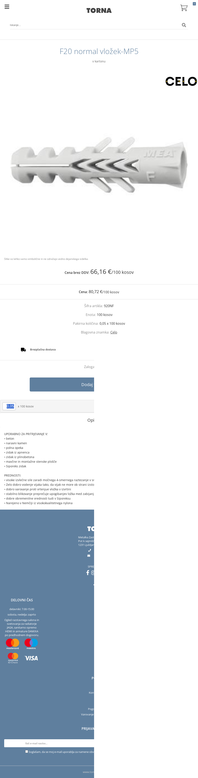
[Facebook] (88, 573)
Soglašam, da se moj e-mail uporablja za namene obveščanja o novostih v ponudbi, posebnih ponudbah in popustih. (101, 752)
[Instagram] (94, 573)
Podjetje (99, 687)
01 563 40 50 (102, 550)
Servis (99, 698)
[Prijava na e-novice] (190, 743)
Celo (113, 332)
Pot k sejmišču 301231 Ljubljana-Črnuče (92, 543)
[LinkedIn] (109, 573)
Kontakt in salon (99, 692)
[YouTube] (102, 573)
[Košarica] (184, 7)
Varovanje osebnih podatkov (99, 714)
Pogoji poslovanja (99, 709)
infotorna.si (102, 556)
